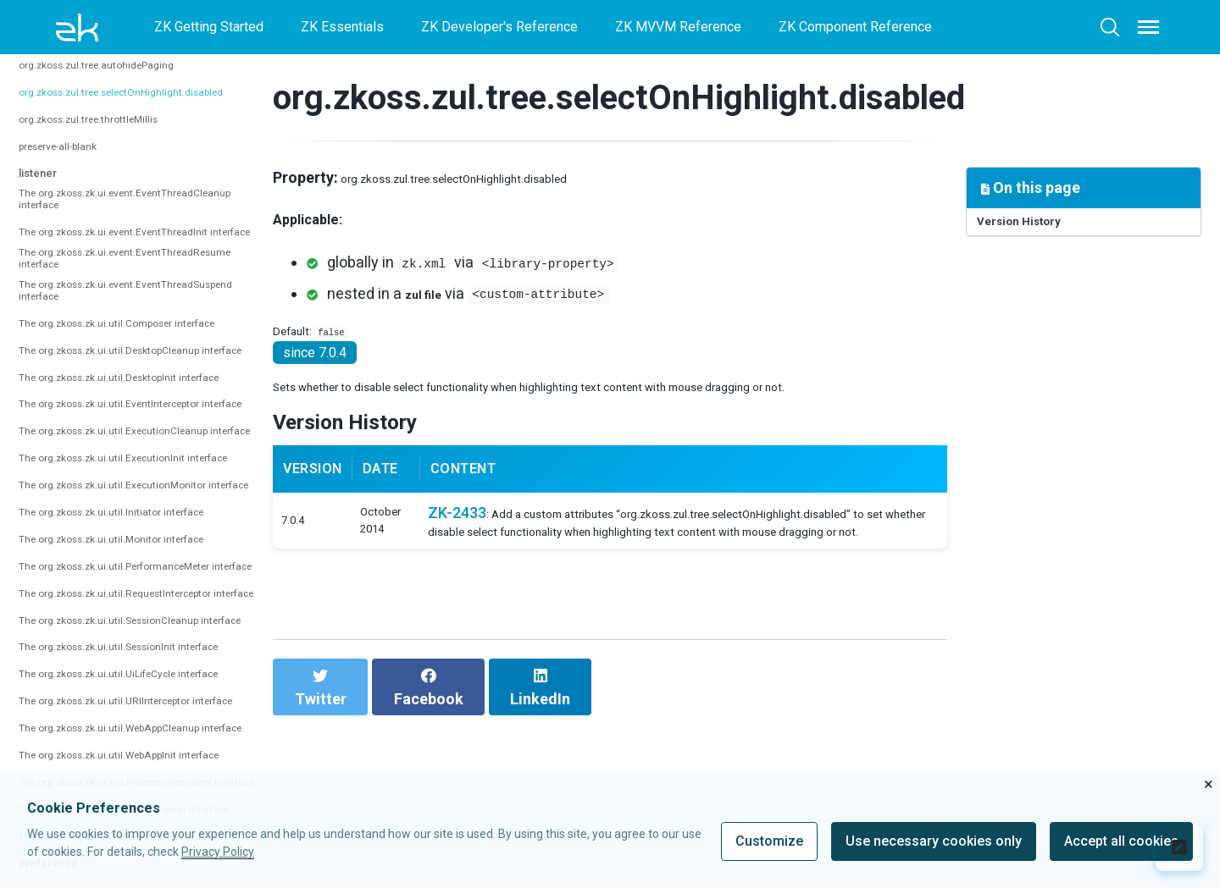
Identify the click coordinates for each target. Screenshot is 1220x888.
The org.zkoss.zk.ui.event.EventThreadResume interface (144, 342)
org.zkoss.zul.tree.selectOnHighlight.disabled (153, 116)
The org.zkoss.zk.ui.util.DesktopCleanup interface (136, 478)
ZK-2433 (476, 578)
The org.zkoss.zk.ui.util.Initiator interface (110, 736)
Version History (1035, 226)
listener (45, 196)
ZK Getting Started (208, 27)
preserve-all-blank (73, 170)
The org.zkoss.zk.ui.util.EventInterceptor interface (136, 553)
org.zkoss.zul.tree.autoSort (98, 62)
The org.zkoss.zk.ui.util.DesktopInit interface (122, 515)
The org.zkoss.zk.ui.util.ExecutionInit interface (125, 644)
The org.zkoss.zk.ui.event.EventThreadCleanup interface (143, 234)
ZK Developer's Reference (499, 27)
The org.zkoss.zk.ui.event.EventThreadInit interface (128, 288)
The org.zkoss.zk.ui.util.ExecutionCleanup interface (127, 599)
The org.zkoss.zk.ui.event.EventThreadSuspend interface (145, 396)
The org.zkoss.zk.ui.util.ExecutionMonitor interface (126, 689)
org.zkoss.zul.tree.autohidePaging (119, 89)
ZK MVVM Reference (678, 27)
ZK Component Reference (855, 27)
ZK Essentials (342, 27)
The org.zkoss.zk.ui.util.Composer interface (118, 441)
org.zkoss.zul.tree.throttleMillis (110, 143)
